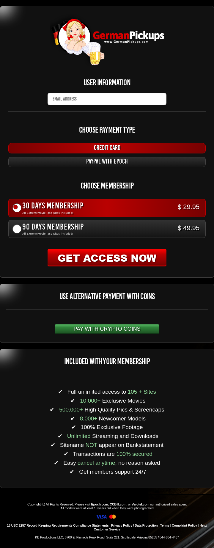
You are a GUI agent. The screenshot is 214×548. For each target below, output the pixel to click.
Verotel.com (141, 504)
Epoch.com (99, 504)
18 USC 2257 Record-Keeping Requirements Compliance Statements (57, 525)
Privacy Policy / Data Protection (134, 525)
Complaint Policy (184, 525)
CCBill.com (118, 504)
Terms (164, 525)
